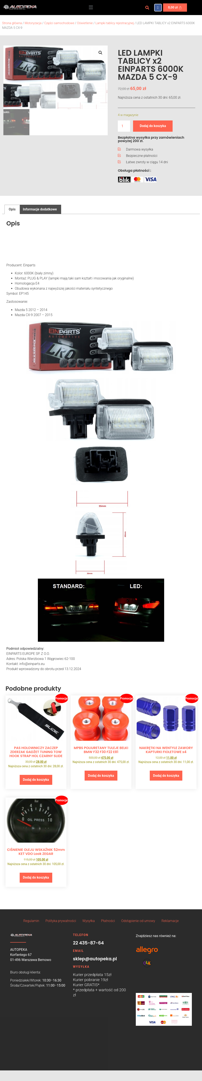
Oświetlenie (85, 23)
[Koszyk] (175, 7)
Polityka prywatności (60, 921)
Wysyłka (88, 921)
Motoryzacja (33, 23)
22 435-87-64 (88, 943)
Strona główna (12, 23)
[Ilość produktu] (124, 126)
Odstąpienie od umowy (138, 921)
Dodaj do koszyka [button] (36, 780)
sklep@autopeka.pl (95, 959)
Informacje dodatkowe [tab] (40, 209)
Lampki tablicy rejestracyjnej (114, 23)
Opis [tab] (12, 209)
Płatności (108, 921)
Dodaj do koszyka (153, 126)
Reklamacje (170, 921)
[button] (91, 7)
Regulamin (31, 921)
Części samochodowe (59, 23)
